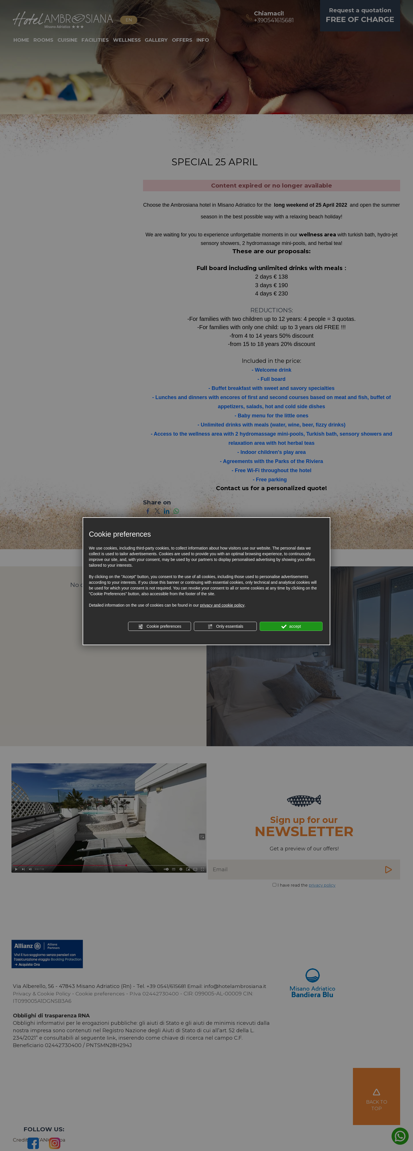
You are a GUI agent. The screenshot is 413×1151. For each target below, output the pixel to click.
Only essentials (225, 626)
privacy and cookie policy (222, 605)
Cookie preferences (159, 626)
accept (291, 626)
